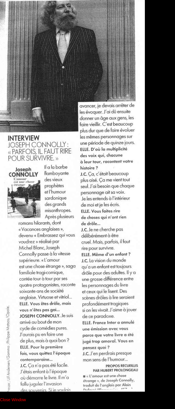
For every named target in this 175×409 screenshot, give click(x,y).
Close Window (13, 399)
